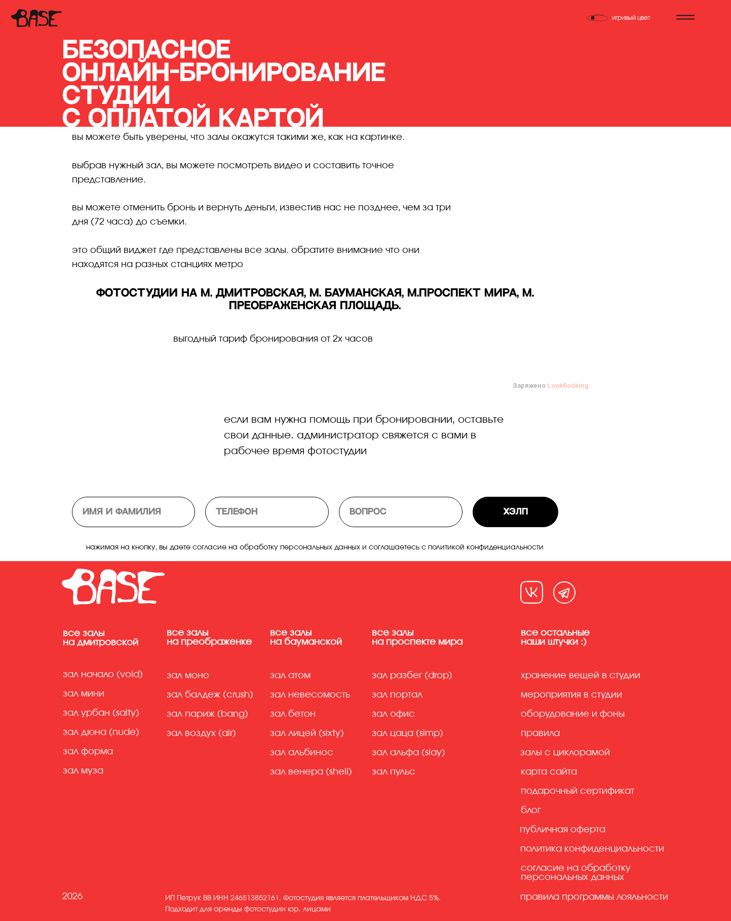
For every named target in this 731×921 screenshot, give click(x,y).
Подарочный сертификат (577, 791)
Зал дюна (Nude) (101, 732)
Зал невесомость (310, 694)
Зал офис (393, 714)
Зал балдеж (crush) (210, 694)
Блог (531, 810)
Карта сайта (549, 772)
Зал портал (397, 694)
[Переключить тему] (625, 18)
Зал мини (85, 693)
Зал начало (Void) (103, 674)
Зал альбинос (301, 752)
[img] (531, 592)
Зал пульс (393, 772)
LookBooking (568, 385)
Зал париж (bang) (207, 714)
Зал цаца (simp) (407, 733)
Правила (540, 733)
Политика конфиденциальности (592, 849)
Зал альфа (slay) (408, 752)
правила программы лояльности (594, 897)
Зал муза (83, 771)
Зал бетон (293, 714)
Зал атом (290, 675)
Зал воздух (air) (201, 733)
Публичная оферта (562, 829)
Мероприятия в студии (571, 694)
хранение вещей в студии (580, 675)
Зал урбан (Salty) (101, 713)
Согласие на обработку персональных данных (576, 873)
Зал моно (188, 675)
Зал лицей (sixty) (307, 733)
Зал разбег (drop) (412, 675)
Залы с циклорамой (565, 752)
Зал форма (88, 751)
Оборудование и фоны (573, 714)
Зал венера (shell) (311, 772)
